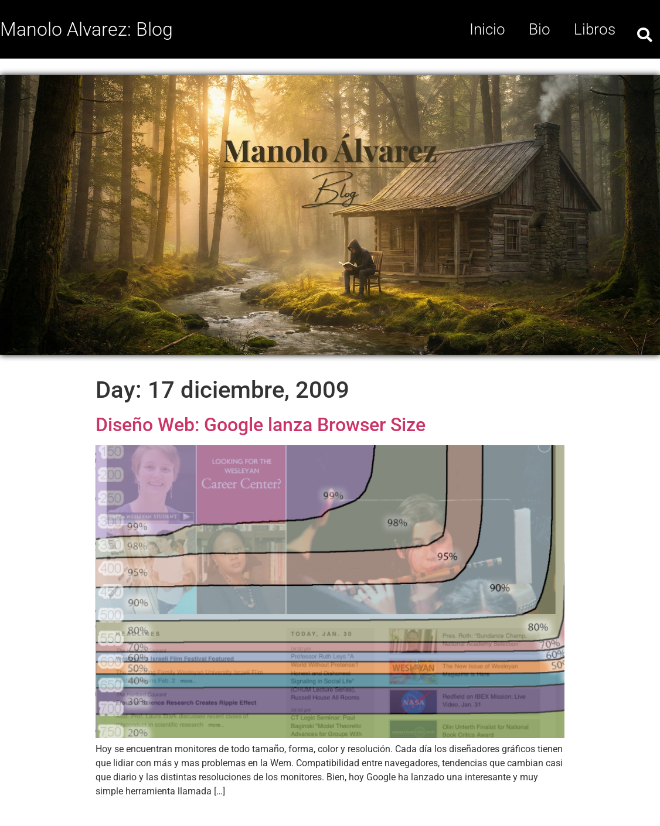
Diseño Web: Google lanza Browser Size (261, 425)
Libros (594, 29)
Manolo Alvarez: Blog (86, 29)
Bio (539, 29)
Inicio (487, 29)
